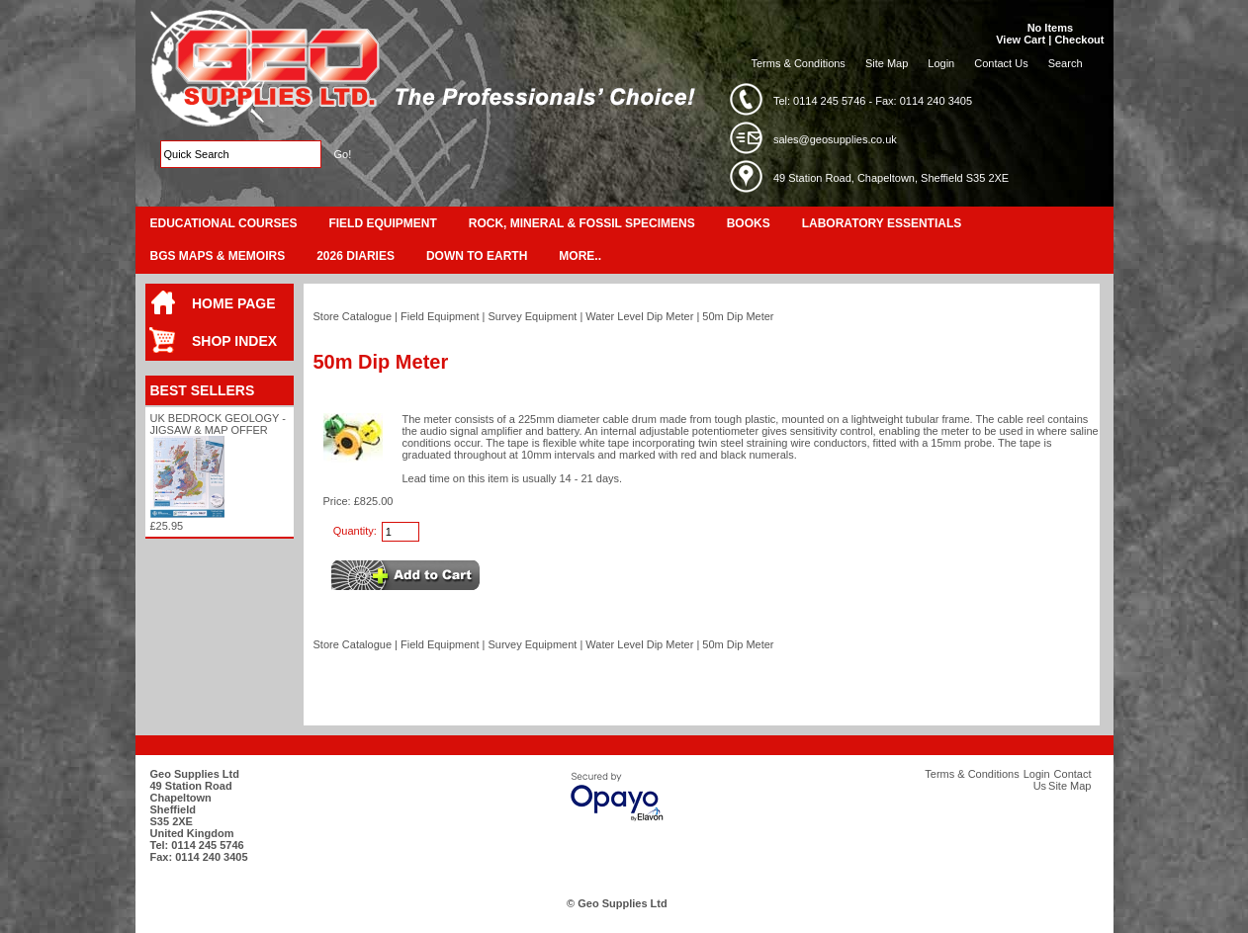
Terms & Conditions (799, 63)
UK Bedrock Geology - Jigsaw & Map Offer (218, 424)
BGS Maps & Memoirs (218, 256)
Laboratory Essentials (882, 223)
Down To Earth (476, 256)
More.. (580, 256)
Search (1065, 63)
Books (748, 223)
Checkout (1079, 39)
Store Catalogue (353, 316)
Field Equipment (382, 223)
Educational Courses (224, 223)
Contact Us (1000, 63)
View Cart (1020, 39)
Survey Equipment (532, 316)
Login (941, 63)
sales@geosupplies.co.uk (835, 139)
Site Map (886, 63)
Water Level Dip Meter (639, 316)
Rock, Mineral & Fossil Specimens (582, 223)
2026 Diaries (355, 256)
